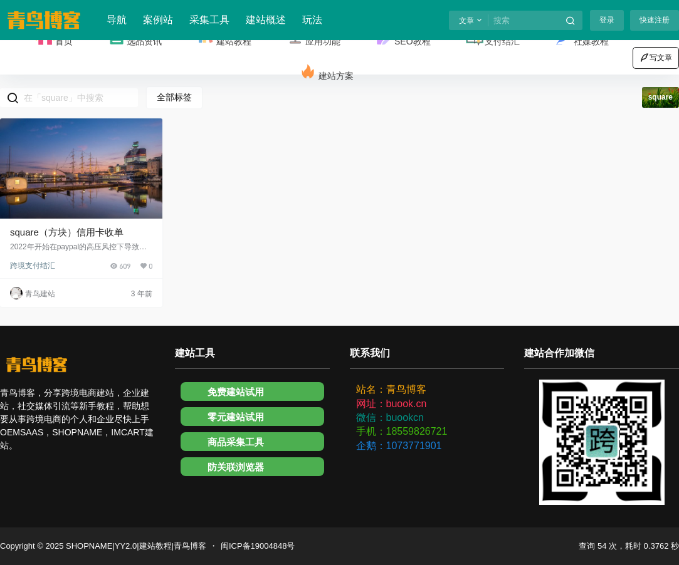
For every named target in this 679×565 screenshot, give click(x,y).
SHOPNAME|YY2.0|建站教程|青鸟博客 (134, 546)
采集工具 (209, 19)
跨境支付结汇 (32, 265)
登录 (606, 20)
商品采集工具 (236, 442)
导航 (117, 19)
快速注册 (655, 20)
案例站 (158, 19)
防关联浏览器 (236, 467)
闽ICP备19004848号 (258, 546)
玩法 (312, 19)
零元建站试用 (236, 417)
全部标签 (174, 97)
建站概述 (266, 19)
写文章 (656, 58)
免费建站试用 (236, 391)
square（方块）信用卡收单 (67, 232)
